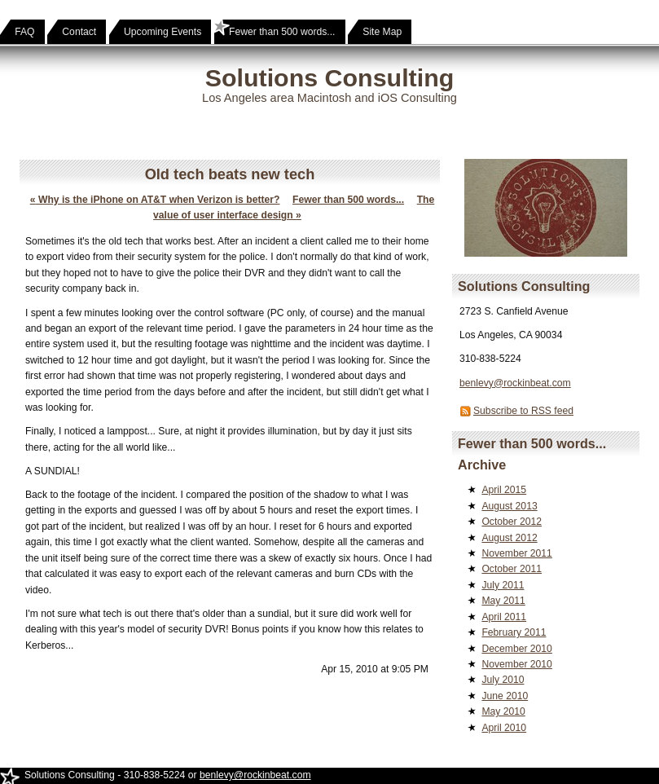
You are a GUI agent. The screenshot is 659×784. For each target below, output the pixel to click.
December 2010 (516, 648)
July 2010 (502, 679)
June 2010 (504, 696)
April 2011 (503, 617)
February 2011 (513, 632)
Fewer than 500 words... (348, 199)
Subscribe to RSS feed (523, 410)
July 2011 (502, 585)
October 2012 (511, 521)
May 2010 (503, 711)
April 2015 (503, 490)
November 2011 (516, 553)
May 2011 (503, 600)
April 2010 (503, 727)
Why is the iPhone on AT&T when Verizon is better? (155, 199)
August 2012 (509, 538)
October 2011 (511, 569)
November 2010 (516, 664)
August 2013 (509, 506)
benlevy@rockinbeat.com (515, 383)
